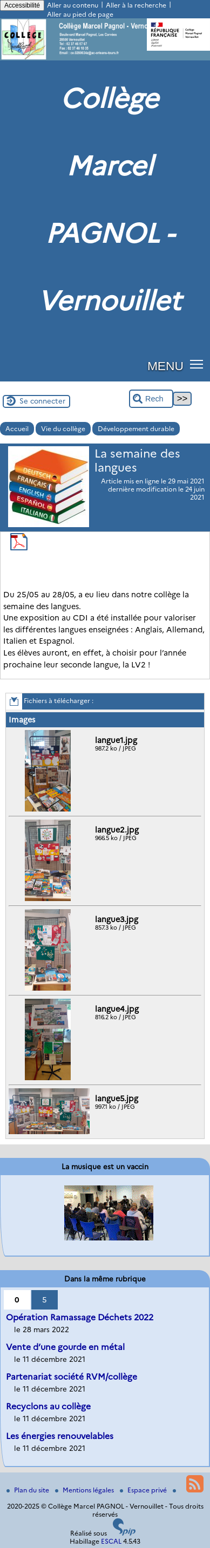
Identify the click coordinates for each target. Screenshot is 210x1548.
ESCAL (111, 1541)
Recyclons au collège (48, 1406)
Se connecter (42, 401)
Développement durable (136, 429)
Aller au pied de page (80, 14)
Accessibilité (22, 5)
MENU (165, 366)
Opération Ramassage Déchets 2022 (79, 1317)
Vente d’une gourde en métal (65, 1347)
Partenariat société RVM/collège (71, 1377)
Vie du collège (63, 429)
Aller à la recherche (136, 5)
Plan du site (28, 1490)
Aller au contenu (72, 5)
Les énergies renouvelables (59, 1436)
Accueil (17, 429)
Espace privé (144, 1490)
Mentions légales (85, 1490)
